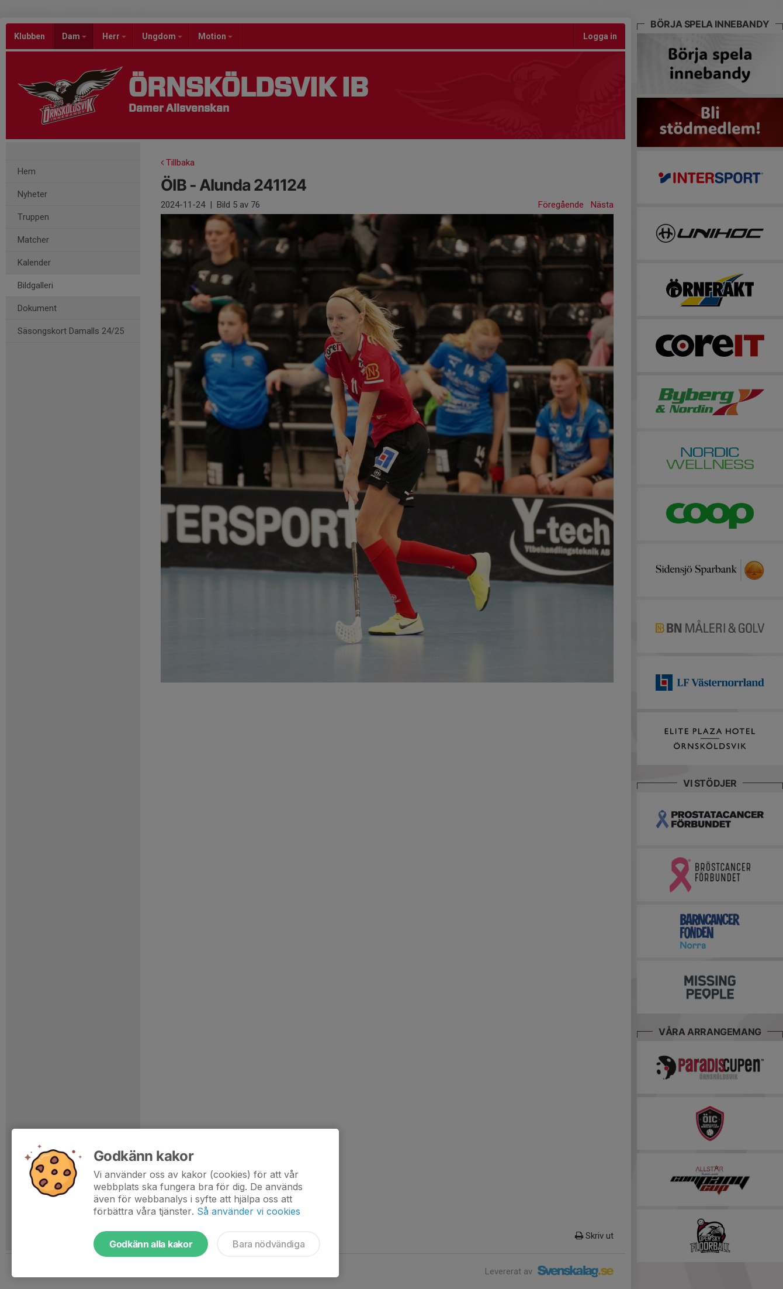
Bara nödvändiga (268, 1244)
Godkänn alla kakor (150, 1244)
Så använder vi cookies (248, 1211)
